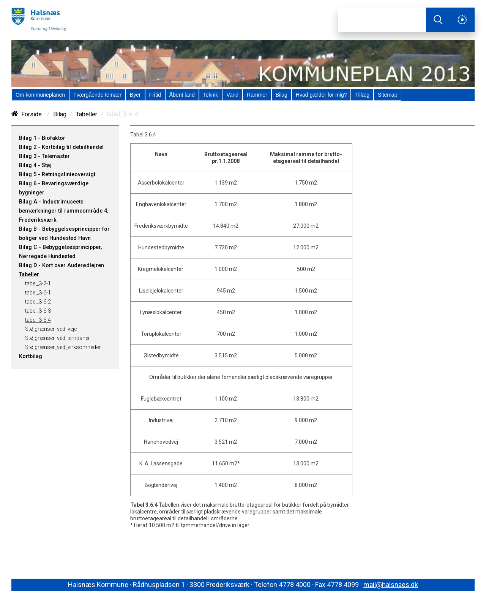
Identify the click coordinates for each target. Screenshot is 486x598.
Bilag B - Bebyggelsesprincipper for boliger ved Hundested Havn (64, 233)
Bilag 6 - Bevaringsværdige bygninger (53, 188)
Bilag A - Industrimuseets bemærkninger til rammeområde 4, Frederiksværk (63, 211)
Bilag (59, 114)
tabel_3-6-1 (38, 293)
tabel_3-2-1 (38, 283)
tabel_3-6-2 (38, 302)
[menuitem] (40, 94)
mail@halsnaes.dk (390, 585)
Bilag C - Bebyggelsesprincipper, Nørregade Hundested (60, 252)
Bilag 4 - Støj (35, 165)
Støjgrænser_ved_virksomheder (63, 347)
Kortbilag (30, 356)
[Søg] (382, 20)
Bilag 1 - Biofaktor (42, 138)
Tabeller (86, 114)
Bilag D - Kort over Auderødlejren (61, 265)
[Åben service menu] (462, 20)
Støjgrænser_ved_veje (51, 329)
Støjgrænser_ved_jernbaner (57, 338)
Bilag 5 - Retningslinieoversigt (57, 174)
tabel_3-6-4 (38, 320)
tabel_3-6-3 (38, 311)
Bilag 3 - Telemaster (44, 156)
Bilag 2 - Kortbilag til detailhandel (61, 147)
